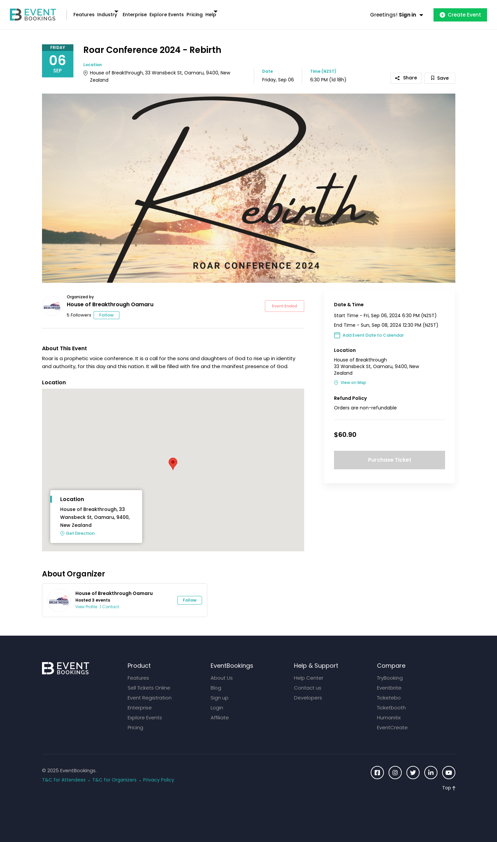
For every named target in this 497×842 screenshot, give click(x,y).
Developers (308, 691)
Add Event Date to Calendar (373, 329)
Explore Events (205, 11)
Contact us (307, 681)
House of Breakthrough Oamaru (110, 298)
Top (448, 781)
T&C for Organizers (114, 773)
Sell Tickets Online (149, 681)
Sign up (219, 691)
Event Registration (150, 691)
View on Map (353, 376)
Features (89, 11)
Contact (110, 600)
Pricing (244, 11)
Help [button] (270, 11)
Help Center (308, 671)
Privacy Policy (158, 773)
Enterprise (162, 11)
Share (406, 71)
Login (217, 701)
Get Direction (80, 527)
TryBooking (390, 671)
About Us (222, 671)
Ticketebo (389, 691)
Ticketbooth (391, 701)
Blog (216, 681)
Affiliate (220, 711)
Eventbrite (389, 681)
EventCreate (392, 721)
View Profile (86, 600)
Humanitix (389, 711)
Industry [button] (124, 11)
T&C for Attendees (64, 773)
